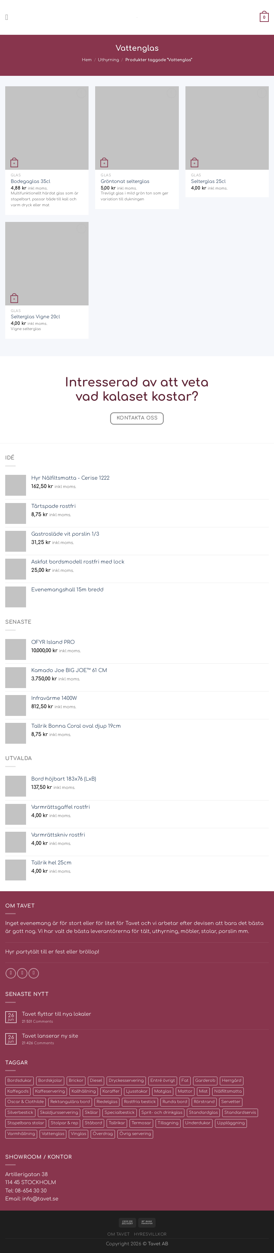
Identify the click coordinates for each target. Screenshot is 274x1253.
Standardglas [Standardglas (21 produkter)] (203, 1112)
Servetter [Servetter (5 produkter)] (230, 1102)
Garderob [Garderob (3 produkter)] (205, 1080)
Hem (87, 60)
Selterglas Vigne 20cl (35, 316)
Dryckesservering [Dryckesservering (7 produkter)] (126, 1080)
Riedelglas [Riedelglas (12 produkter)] (107, 1102)
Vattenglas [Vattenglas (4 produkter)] (53, 1134)
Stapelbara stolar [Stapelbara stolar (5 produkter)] (25, 1123)
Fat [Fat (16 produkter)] (185, 1080)
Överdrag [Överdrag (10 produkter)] (103, 1134)
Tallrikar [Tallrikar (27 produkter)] (117, 1123)
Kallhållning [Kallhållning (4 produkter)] (84, 1091)
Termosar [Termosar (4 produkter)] (141, 1123)
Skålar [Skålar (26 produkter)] (91, 1112)
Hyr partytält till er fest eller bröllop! (52, 952)
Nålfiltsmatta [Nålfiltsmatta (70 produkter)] (228, 1091)
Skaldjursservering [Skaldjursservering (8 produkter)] (59, 1112)
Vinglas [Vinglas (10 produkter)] (78, 1134)
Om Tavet (118, 1234)
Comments (37, 1021)
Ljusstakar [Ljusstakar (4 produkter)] (137, 1091)
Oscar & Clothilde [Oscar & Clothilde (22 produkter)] (25, 1102)
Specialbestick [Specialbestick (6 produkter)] (120, 1112)
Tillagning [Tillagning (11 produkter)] (168, 1123)
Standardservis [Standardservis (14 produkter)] (240, 1112)
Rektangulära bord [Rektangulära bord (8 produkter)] (70, 1102)
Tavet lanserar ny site (50, 1036)
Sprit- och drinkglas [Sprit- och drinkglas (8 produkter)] (161, 1112)
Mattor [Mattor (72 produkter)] (185, 1091)
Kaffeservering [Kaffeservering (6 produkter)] (50, 1091)
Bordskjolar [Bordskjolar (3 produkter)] (50, 1080)
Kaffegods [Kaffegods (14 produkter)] (17, 1091)
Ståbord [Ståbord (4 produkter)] (93, 1123)
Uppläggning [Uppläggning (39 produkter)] (231, 1123)
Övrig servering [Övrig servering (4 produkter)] (135, 1134)
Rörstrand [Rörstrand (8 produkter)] (204, 1102)
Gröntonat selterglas (125, 181)
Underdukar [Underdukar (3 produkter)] (197, 1123)
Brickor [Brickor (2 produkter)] (76, 1080)
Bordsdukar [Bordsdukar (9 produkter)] (19, 1080)
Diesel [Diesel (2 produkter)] (96, 1080)
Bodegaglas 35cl (30, 181)
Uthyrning (108, 60)
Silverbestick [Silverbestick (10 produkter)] (20, 1112)
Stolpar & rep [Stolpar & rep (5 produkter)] (64, 1123)
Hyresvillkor (150, 1234)
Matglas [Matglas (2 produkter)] (162, 1091)
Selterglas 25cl (208, 181)
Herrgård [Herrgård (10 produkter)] (231, 1080)
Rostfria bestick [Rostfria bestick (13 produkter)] (140, 1102)
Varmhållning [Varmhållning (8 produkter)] (21, 1134)
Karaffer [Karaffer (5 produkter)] (110, 1091)
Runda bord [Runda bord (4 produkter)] (175, 1102)
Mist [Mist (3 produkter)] (203, 1091)
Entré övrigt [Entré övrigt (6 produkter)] (162, 1080)
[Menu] (9, 17)
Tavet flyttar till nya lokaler (56, 1014)
